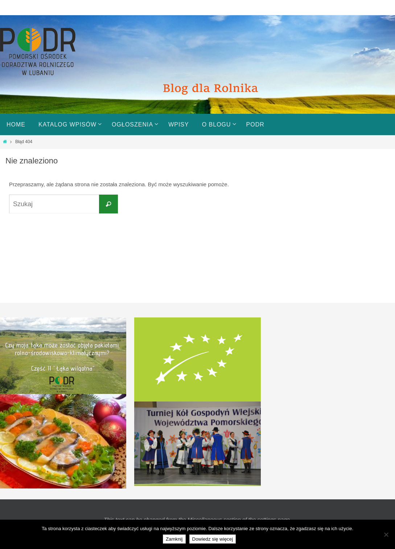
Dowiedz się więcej (212, 539)
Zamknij (174, 539)
